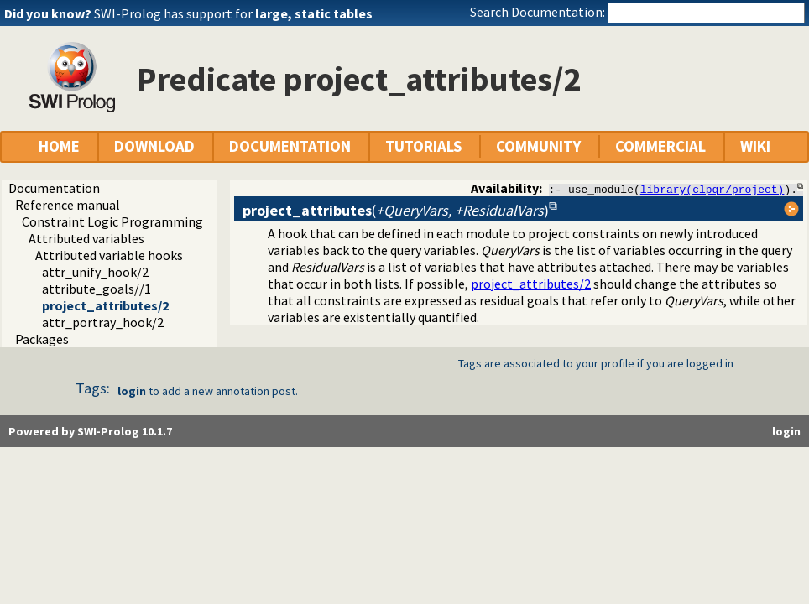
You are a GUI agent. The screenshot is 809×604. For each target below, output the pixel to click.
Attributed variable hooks (109, 255)
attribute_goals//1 (96, 288)
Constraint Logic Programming (112, 221)
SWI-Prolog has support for (233, 13)
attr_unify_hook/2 (95, 271)
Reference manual (67, 204)
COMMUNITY (538, 146)
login (131, 390)
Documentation (54, 188)
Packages (42, 339)
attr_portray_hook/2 (103, 322)
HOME (59, 146)
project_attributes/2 (105, 305)
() (396, 210)
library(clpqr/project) (712, 188)
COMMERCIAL (660, 146)
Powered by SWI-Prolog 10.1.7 (90, 431)
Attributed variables (86, 238)
